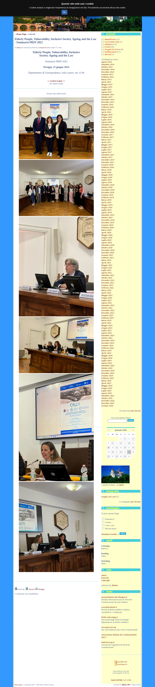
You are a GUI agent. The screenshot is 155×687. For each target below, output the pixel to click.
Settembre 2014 (107, 64)
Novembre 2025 (107, 400)
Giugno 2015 (106, 87)
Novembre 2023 (107, 340)
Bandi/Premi (110, 39)
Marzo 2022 (106, 290)
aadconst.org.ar (108, 642)
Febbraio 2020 (107, 227)
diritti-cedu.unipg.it (109, 617)
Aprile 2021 (106, 262)
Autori (104, 575)
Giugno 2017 (106, 147)
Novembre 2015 (107, 99)
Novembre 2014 (107, 69)
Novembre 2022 (107, 310)
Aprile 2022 (106, 293)
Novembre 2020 (107, 250)
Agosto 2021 (106, 273)
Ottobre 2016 (106, 127)
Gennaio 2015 (107, 74)
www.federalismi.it (109, 607)
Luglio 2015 (106, 89)
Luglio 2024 (106, 360)
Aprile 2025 (106, 383)
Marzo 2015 (106, 79)
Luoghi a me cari (108, 496)
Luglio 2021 (106, 270)
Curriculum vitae (112, 42)
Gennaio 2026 (107, 406)
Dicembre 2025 (107, 403)
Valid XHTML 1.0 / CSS (121, 680)
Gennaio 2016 (107, 104)
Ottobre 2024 (106, 368)
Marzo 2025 (106, 380)
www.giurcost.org (108, 627)
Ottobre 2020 (106, 247)
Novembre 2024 (107, 370)
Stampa (39, 589)
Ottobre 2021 (106, 278)
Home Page (21, 34)
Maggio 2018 (106, 175)
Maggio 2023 (106, 325)
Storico (30, 589)
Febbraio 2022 (107, 288)
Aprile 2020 (106, 232)
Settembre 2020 (107, 245)
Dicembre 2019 (107, 222)
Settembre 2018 (107, 185)
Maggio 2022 (106, 295)
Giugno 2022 (106, 298)
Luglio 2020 (106, 240)
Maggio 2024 (106, 355)
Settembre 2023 (107, 335)
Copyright (105, 580)
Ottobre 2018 (106, 187)
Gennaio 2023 (107, 315)
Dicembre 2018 (107, 192)
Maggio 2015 (106, 84)
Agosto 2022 (106, 303)
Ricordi (108, 54)
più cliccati (136, 411)
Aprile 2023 (106, 323)
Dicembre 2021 (107, 283)
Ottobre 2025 (106, 398)
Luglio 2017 (106, 150)
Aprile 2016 (106, 112)
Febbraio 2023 (107, 318)
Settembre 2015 (107, 94)
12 (108, 447)
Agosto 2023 (106, 333)
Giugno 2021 (106, 267)
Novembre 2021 (107, 280)
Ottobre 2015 (106, 97)
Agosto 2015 (106, 92)
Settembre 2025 (107, 395)
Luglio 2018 (106, 180)
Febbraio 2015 (107, 77)
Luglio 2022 (106, 300)
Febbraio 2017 (107, 137)
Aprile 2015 (106, 82)
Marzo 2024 (106, 350)
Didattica (109, 44)
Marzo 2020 (106, 230)
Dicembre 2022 (107, 313)
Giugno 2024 (106, 358)
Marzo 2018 (106, 170)
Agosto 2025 (106, 393)
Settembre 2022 (107, 305)
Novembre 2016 (107, 129)
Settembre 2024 (107, 365)
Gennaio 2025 (107, 375)
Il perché (105, 578)
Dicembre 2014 (107, 72)
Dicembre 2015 (107, 102)
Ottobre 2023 (106, 338)
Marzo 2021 (106, 260)
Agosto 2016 (106, 122)
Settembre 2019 (107, 215)
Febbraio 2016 (107, 107)
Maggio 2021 (106, 265)
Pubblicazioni (111, 52)
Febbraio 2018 (107, 167)
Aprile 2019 (106, 202)
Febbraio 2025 (107, 378)
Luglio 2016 (106, 119)
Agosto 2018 (106, 182)
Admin (18, 47)
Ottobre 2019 (106, 217)
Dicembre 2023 (107, 343)
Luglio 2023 (106, 330)
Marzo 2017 (106, 139)
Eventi (107, 47)
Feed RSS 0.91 (120, 662)
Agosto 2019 (106, 212)
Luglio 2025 (106, 390)
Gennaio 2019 (107, 195)
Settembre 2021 (107, 275)
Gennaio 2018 (107, 165)
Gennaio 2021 (107, 255)
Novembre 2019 (107, 220)
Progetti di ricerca (45, 47)
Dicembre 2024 (107, 373)
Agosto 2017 (106, 152)
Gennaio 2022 (107, 285)
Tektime (114, 585)
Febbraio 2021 (107, 257)
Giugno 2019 (106, 207)
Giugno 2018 (106, 177)
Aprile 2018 (106, 172)
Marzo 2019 (106, 200)
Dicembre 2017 (107, 162)
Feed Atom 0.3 (120, 664)
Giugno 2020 (106, 237)
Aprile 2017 (106, 142)
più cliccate (136, 502)
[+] (102, 39)
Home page (18, 685)
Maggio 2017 (106, 145)
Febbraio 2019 (107, 197)
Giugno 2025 (106, 388)
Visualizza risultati (109, 534)
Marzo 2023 (106, 320)
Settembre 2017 (107, 155)
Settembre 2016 (107, 124)
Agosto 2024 (106, 363)
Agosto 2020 (106, 242)
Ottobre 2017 (106, 157)
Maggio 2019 (106, 205)
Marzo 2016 (106, 109)
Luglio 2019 (106, 210)
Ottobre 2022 (106, 308)
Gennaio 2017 (107, 134)
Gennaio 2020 (107, 225)
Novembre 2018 (107, 190)
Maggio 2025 (106, 385)
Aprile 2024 (106, 353)
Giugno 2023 (106, 328)
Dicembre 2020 (107, 252)
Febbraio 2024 (107, 348)
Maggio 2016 (106, 114)
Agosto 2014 (106, 62)
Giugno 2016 (106, 117)
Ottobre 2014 (106, 67)
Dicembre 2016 (107, 132)
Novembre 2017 (107, 160)
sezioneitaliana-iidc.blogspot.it (114, 597)
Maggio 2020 (106, 235)
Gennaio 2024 (107, 345)
